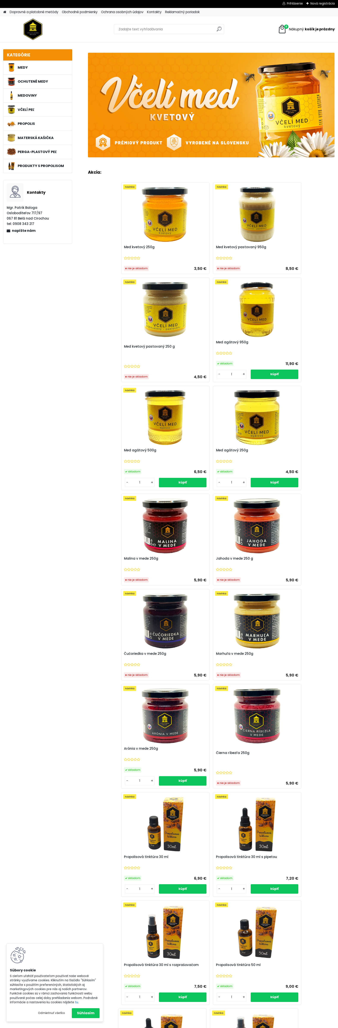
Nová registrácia (322, 3)
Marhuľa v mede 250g (172, 468)
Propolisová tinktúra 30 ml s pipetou (176, 574)
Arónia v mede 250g (233, 463)
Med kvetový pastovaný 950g (179, 251)
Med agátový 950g (294, 247)
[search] (219, 30)
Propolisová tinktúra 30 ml (114, 572)
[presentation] (89, 848)
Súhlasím (85, 1013)
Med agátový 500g (108, 355)
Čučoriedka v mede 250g (113, 468)
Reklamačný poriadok (182, 12)
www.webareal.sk (186, 1024)
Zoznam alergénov (118, 972)
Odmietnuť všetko (51, 1013)
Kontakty (154, 12)
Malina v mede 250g (233, 360)
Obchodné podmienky (80, 12)
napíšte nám (24, 230)
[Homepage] (4, 12)
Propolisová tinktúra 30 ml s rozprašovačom (238, 574)
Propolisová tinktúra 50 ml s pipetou (173, 682)
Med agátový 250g (170, 355)
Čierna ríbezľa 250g (294, 468)
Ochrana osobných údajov (122, 12)
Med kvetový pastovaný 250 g (241, 251)
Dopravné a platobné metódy (34, 12)
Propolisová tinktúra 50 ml (300, 572)
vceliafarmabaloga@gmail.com (297, 994)
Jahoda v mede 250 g (296, 360)
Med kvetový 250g (107, 251)
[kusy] (287, 279)
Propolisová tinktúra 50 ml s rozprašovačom (235, 682)
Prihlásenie (295, 3)
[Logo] (33, 29)
